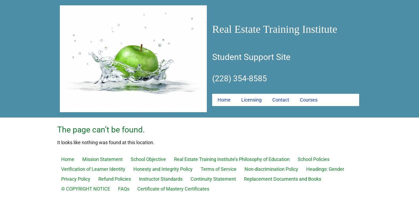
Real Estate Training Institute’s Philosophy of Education (232, 159)
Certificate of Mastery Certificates (173, 189)
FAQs (123, 189)
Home (224, 100)
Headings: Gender (325, 169)
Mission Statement (102, 159)
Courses (308, 100)
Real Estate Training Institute (274, 29)
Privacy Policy (75, 179)
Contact (280, 100)
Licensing (251, 100)
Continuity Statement (213, 179)
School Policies (313, 159)
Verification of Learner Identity (93, 169)
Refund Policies (114, 179)
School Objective (148, 159)
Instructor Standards (161, 179)
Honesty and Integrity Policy (163, 169)
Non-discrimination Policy (271, 169)
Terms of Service (218, 169)
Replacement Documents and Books (282, 179)
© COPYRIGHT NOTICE (85, 189)
